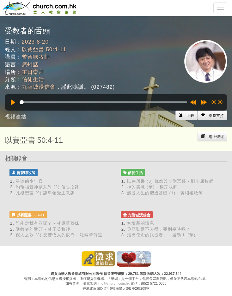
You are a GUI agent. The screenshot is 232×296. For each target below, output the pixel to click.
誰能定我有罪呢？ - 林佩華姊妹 (47, 223)
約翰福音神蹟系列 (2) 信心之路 (47, 186)
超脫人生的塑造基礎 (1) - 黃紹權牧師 (165, 192)
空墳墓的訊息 (140, 223)
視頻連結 (15, 117)
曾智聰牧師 (36, 57)
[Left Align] (212, 115)
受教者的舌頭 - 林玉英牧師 (43, 229)
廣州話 (30, 65)
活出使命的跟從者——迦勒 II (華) (161, 235)
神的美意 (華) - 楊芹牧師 (152, 186)
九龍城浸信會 (39, 87)
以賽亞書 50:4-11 (44, 49)
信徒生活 (33, 79)
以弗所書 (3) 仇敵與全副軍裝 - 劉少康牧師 (170, 181)
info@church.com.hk (113, 283)
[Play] (13, 102)
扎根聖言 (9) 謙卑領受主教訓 (45, 192)
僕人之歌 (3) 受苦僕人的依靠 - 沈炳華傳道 (59, 235)
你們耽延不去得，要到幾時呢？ (158, 229)
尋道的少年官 (29, 181)
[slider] (103, 102)
